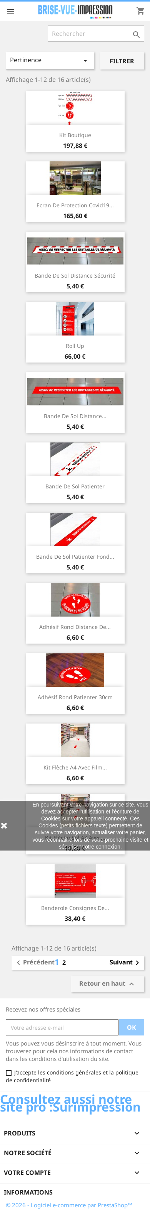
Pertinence (50, 60)
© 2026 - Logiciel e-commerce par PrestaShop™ (69, 1205)
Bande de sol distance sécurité (75, 275)
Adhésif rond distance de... (75, 626)
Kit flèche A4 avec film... (75, 767)
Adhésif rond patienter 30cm (75, 697)
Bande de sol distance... (75, 416)
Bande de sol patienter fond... (75, 556)
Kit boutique (75, 135)
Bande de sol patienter (75, 486)
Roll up (75, 345)
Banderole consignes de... (75, 908)
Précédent (34, 963)
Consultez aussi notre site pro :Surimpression (70, 1103)
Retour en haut (107, 984)
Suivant (126, 963)
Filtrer (122, 61)
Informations (28, 1192)
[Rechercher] (96, 33)
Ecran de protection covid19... (75, 205)
